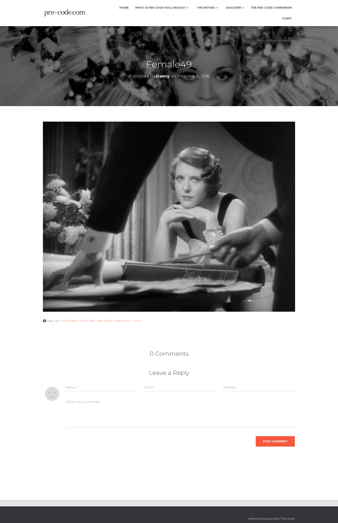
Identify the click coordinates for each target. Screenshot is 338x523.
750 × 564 (96, 321)
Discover (234, 7)
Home (124, 7)
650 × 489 (113, 321)
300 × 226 (78, 321)
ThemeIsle (287, 518)
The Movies (207, 7)
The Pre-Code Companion (271, 7)
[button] (187, 7)
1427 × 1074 (132, 321)
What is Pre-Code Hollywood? (162, 7)
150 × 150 (61, 321)
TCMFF (287, 18)
